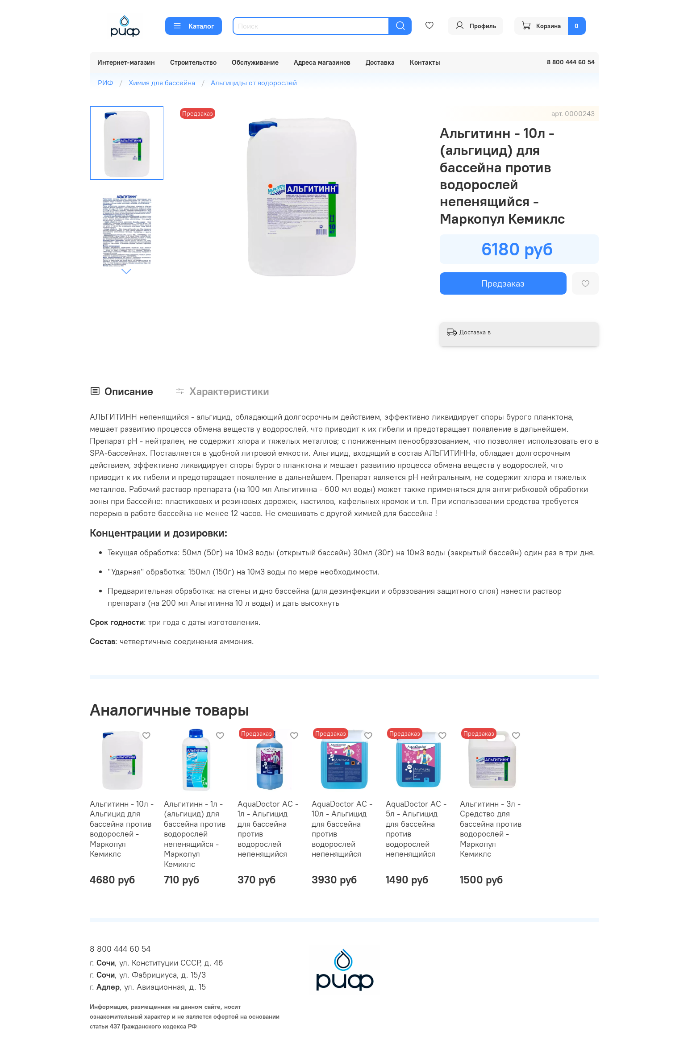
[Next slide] (126, 271)
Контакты (425, 62)
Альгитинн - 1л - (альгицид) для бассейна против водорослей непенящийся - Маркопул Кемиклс (194, 834)
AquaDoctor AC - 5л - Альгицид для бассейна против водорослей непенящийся (415, 829)
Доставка (380, 62)
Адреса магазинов (322, 62)
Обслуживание (255, 62)
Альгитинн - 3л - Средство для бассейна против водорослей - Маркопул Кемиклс (490, 829)
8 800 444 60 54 (120, 949)
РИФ (105, 82)
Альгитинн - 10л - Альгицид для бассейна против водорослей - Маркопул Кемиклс (122, 829)
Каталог (193, 25)
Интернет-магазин (126, 62)
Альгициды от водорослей (254, 82)
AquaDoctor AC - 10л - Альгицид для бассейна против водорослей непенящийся (342, 829)
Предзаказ (503, 283)
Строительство (193, 62)
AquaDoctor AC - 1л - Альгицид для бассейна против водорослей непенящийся (268, 829)
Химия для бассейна (162, 82)
